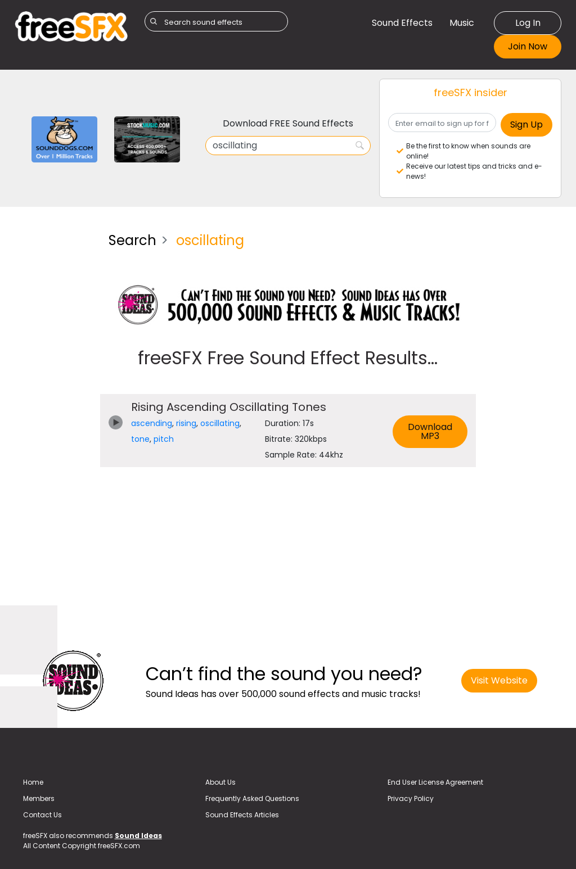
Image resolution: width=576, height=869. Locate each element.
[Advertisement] (53, 392)
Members (39, 798)
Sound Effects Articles (242, 815)
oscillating (220, 423)
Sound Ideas (138, 835)
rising (186, 423)
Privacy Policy (411, 798)
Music (461, 22)
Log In (528, 22)
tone (140, 439)
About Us (220, 782)
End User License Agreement (435, 782)
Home (33, 782)
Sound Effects (402, 22)
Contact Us (42, 815)
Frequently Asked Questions (252, 798)
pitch (164, 439)
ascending (151, 423)
